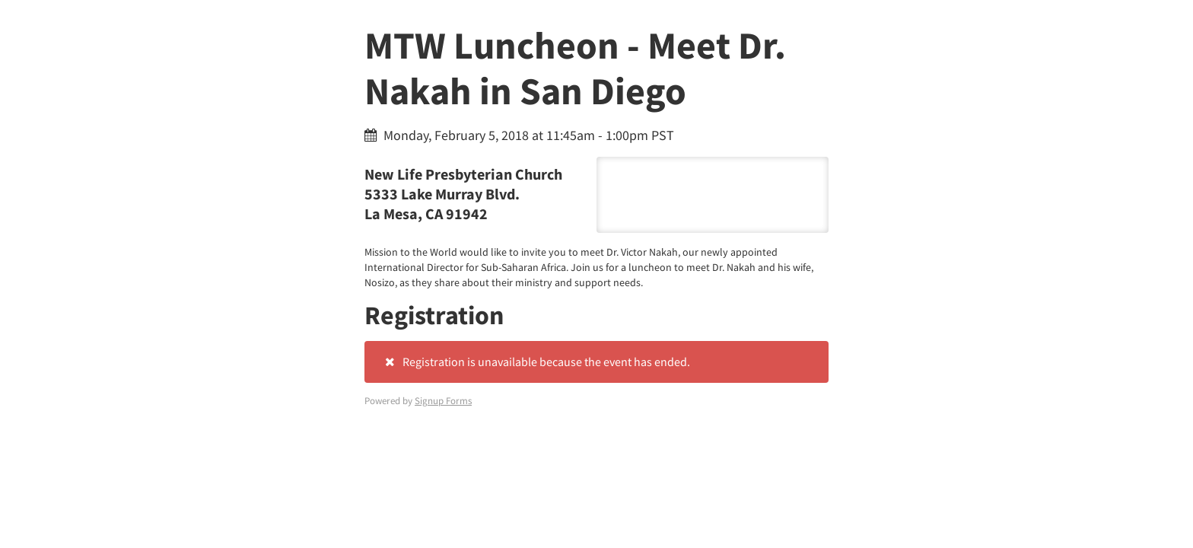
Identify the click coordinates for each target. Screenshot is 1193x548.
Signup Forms (443, 400)
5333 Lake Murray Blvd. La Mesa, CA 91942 (712, 195)
